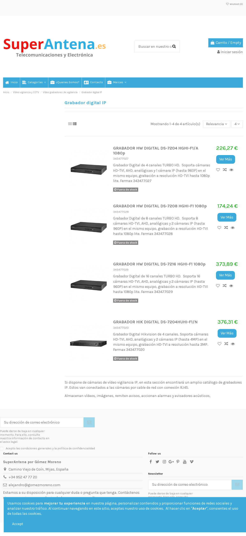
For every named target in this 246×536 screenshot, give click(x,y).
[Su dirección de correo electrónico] (42, 422)
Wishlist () (234, 4)
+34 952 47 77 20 (23, 477)
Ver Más (225, 159)
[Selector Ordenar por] (216, 124)
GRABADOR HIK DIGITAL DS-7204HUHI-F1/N (155, 321)
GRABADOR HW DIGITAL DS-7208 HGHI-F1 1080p (160, 205)
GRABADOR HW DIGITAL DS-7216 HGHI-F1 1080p (159, 264)
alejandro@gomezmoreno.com (34, 485)
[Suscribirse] (89, 422)
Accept (17, 524)
